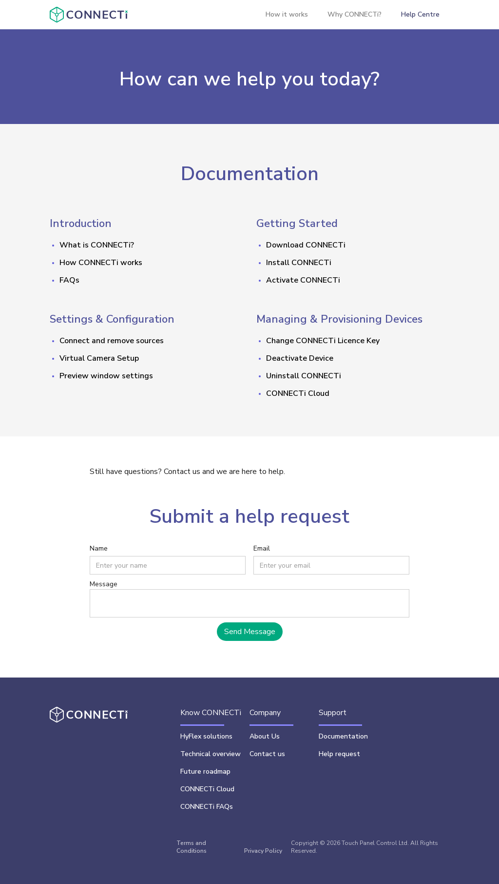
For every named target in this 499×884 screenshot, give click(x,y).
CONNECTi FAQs (206, 806)
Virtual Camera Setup (99, 358)
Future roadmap (205, 771)
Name (99, 548)
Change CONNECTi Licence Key (323, 340)
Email (261, 548)
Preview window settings (106, 375)
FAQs (69, 280)
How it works (287, 14)
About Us (265, 736)
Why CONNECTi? (354, 14)
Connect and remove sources (111, 340)
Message (103, 584)
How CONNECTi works (100, 262)
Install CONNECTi (298, 262)
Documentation (343, 736)
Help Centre (420, 14)
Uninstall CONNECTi (303, 375)
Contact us (267, 754)
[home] (88, 14)
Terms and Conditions (191, 847)
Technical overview (210, 754)
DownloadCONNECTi (305, 245)
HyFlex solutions (206, 736)
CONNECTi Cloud (297, 393)
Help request (339, 754)
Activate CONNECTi (303, 280)
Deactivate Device (299, 358)
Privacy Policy (263, 851)
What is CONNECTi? (96, 245)
